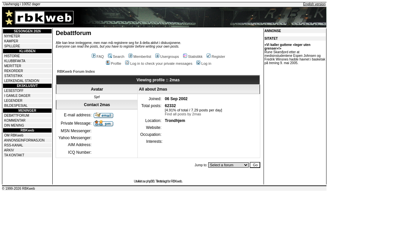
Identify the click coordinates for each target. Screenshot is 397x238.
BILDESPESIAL (16, 105)
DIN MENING (14, 125)
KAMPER (11, 41)
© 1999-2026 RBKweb (18, 188)
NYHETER (12, 36)
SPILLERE (12, 46)
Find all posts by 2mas (183, 114)
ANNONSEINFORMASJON (24, 140)
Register (216, 57)
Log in (203, 63)
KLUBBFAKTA (14, 61)
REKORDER (13, 71)
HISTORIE (12, 56)
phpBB (150, 181)
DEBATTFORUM (16, 115)
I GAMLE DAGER (17, 96)
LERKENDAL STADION (21, 81)
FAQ (98, 57)
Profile (113, 63)
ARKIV (9, 150)
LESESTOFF (14, 91)
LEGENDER (13, 100)
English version (314, 4)
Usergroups (167, 57)
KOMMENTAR (14, 120)
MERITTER (12, 66)
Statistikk (193, 57)
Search (116, 57)
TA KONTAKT (14, 155)
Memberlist (139, 57)
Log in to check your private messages (158, 63)
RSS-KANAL (13, 145)
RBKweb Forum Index (76, 71)
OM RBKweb (14, 135)
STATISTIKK (13, 76)
